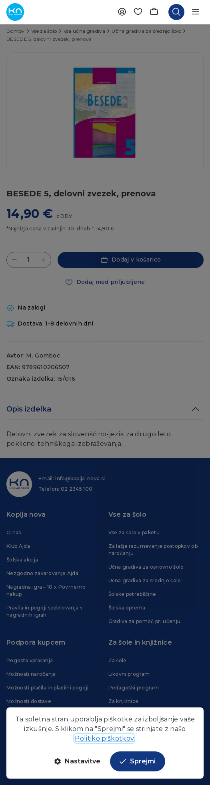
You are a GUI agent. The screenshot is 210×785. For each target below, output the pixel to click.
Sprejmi (138, 761)
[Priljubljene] (138, 12)
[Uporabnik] (122, 12)
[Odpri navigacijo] (196, 12)
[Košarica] (154, 12)
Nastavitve (77, 761)
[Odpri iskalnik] (176, 12)
